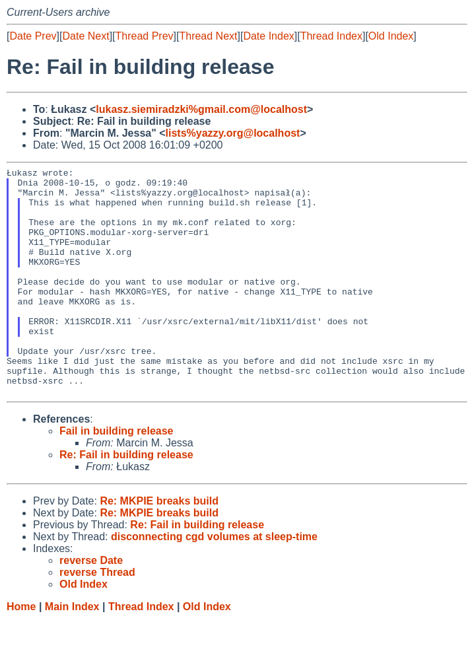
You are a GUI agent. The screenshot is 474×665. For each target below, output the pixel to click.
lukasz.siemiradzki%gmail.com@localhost (201, 109)
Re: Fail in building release (126, 500)
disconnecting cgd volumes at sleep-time (214, 582)
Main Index (72, 652)
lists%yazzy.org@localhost (233, 133)
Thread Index (331, 36)
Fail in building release (116, 476)
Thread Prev (145, 36)
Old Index (390, 36)
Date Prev (32, 36)
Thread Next (208, 36)
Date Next (85, 36)
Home (21, 652)
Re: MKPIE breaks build (159, 546)
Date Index (268, 36)
